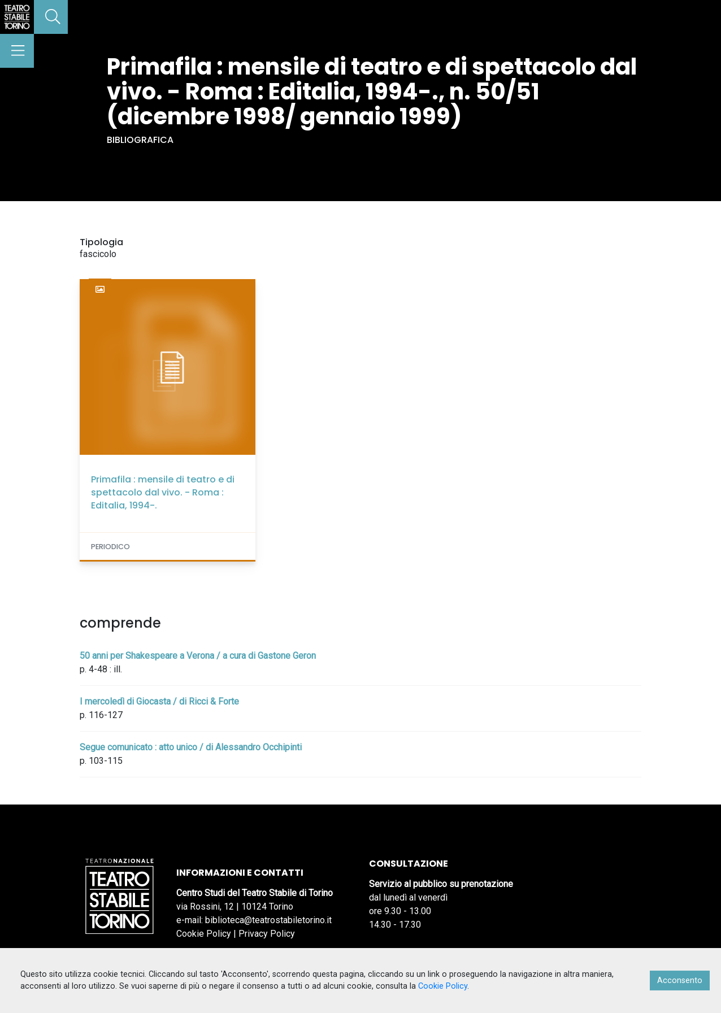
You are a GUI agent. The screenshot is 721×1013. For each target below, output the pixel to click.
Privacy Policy (266, 933)
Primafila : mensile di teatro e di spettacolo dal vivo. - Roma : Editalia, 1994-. (162, 492)
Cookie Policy (203, 933)
